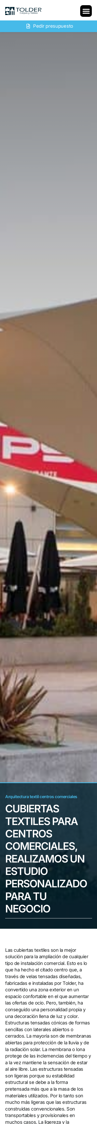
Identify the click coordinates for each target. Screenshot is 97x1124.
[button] (86, 11)
